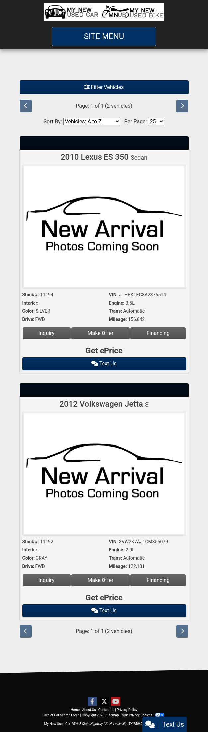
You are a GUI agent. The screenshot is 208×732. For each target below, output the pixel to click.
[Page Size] (156, 121)
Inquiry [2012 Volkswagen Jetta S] (46, 580)
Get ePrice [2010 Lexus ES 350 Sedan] (103, 350)
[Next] (182, 106)
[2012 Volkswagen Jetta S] (104, 474)
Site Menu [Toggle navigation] (104, 36)
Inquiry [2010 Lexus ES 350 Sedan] (46, 333)
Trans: (115, 311)
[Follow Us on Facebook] (92, 702)
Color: (28, 311)
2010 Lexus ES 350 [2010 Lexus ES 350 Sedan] (104, 157)
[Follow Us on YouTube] (115, 702)
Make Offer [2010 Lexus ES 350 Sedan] (101, 333)
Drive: (28, 319)
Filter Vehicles (104, 87)
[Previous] (26, 106)
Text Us (104, 363)
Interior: (30, 302)
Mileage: (118, 319)
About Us (89, 710)
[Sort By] (91, 121)
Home (75, 710)
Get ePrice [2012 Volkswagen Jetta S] (103, 597)
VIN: (113, 294)
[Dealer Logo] (104, 12)
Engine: (117, 302)
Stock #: (30, 294)
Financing (158, 333)
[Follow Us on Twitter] (104, 702)
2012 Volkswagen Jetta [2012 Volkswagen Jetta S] (103, 404)
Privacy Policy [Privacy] (127, 710)
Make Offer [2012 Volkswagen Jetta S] (101, 580)
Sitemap (112, 715)
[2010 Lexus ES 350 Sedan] (104, 227)
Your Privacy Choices (142, 715)
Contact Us (106, 710)
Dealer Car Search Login (61, 715)
